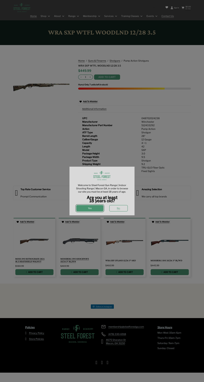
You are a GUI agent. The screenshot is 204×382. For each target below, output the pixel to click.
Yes (90, 208)
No (118, 208)
